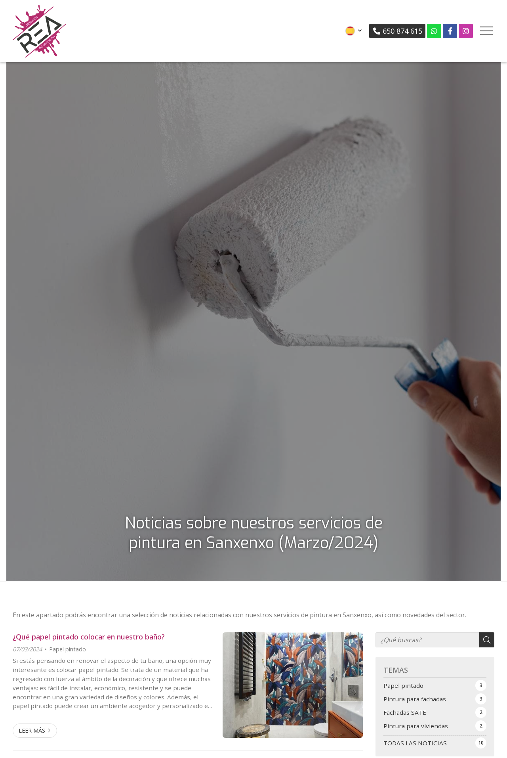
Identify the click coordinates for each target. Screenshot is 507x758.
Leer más (32, 730)
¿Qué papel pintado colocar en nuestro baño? (89, 636)
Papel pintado (67, 649)
